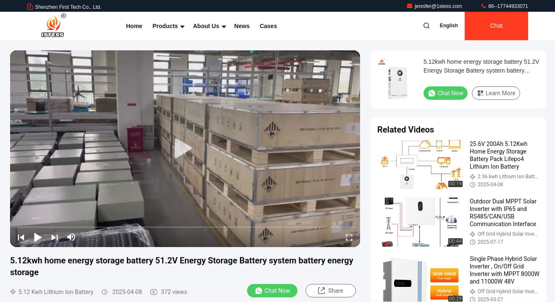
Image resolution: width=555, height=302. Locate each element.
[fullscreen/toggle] (349, 237)
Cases (268, 26)
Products (168, 26)
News (242, 26)
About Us (208, 26)
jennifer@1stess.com (434, 6)
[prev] (21, 237)
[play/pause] (37, 237)
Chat (496, 26)
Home (134, 26)
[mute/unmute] (71, 237)
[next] (54, 237)
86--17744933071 (504, 6)
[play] (185, 148)
